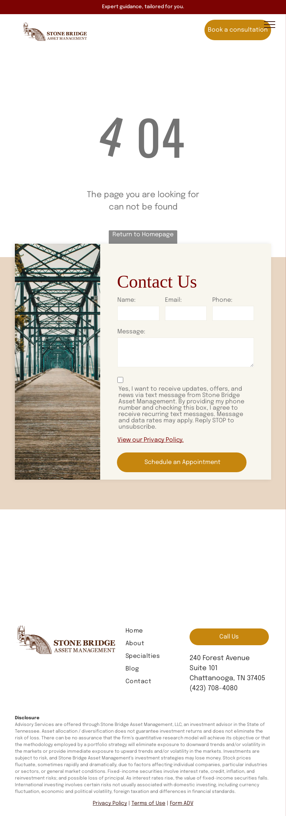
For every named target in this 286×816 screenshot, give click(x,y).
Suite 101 (203, 668)
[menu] (269, 24)
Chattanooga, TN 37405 (227, 678)
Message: (131, 332)
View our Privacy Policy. (150, 440)
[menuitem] (153, 631)
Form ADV (181, 803)
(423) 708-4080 (214, 688)
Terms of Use (148, 803)
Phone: (222, 300)
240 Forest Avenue (220, 658)
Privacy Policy (110, 803)
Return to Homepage (143, 234)
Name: (126, 300)
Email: (173, 300)
